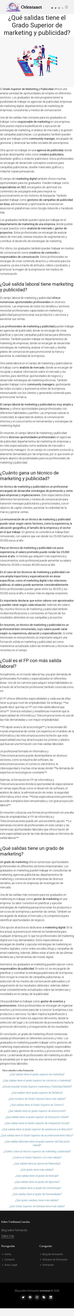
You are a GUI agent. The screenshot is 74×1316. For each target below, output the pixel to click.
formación (46, 1264)
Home (6, 1254)
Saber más (7, 1236)
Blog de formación (51, 1254)
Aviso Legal (9, 1264)
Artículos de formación (53, 1259)
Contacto (8, 1259)
